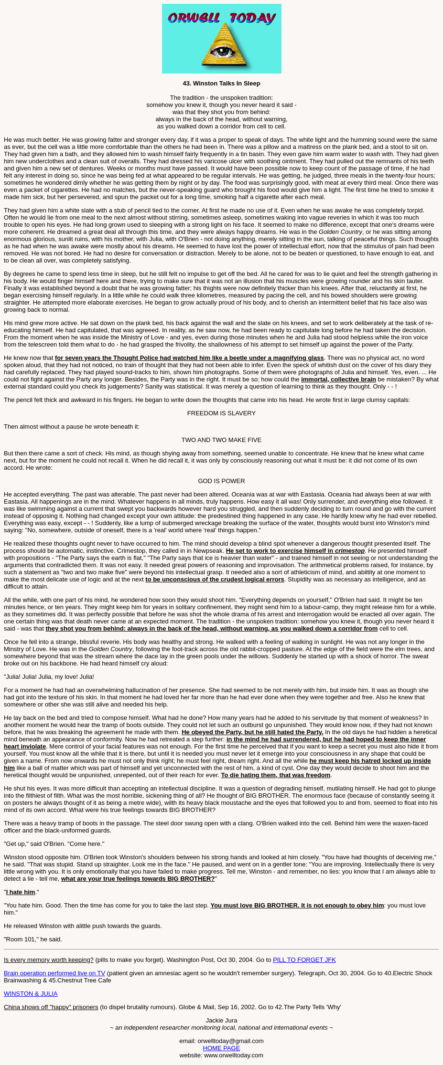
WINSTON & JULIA (30, 993)
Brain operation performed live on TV (54, 973)
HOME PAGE (221, 1048)
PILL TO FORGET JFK (304, 959)
